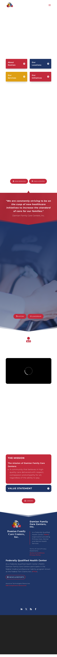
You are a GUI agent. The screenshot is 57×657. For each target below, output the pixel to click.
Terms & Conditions (37, 554)
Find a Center (39, 182)
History (21, 317)
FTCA (34, 573)
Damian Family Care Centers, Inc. (23, 619)
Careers (29, 502)
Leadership (36, 317)
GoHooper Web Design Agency (32, 622)
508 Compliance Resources (16, 586)
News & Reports (16, 578)
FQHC (46, 536)
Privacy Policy (35, 556)
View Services (20, 182)
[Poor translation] (7, 638)
